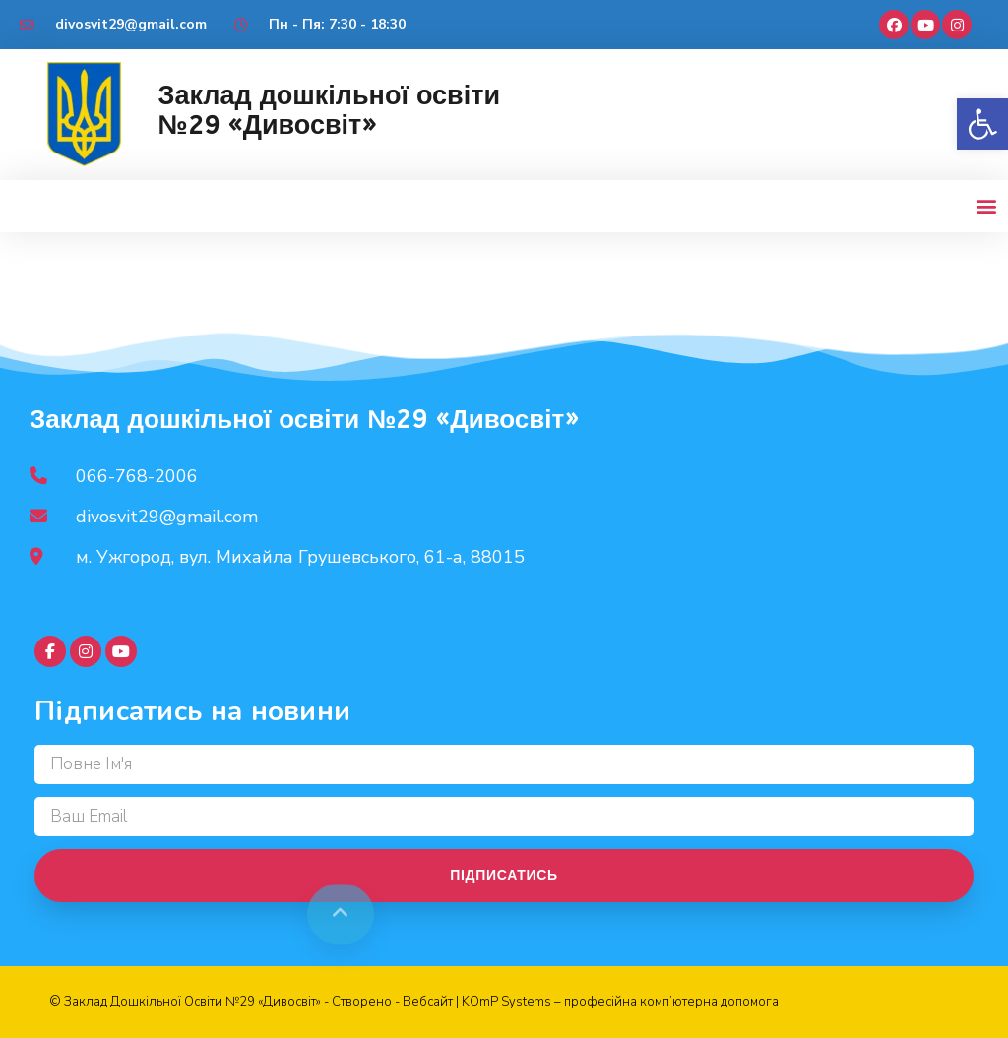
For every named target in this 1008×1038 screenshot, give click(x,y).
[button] (982, 124)
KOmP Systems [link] (506, 1001)
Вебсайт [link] (428, 1001)
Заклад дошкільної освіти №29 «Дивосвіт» (329, 110)
